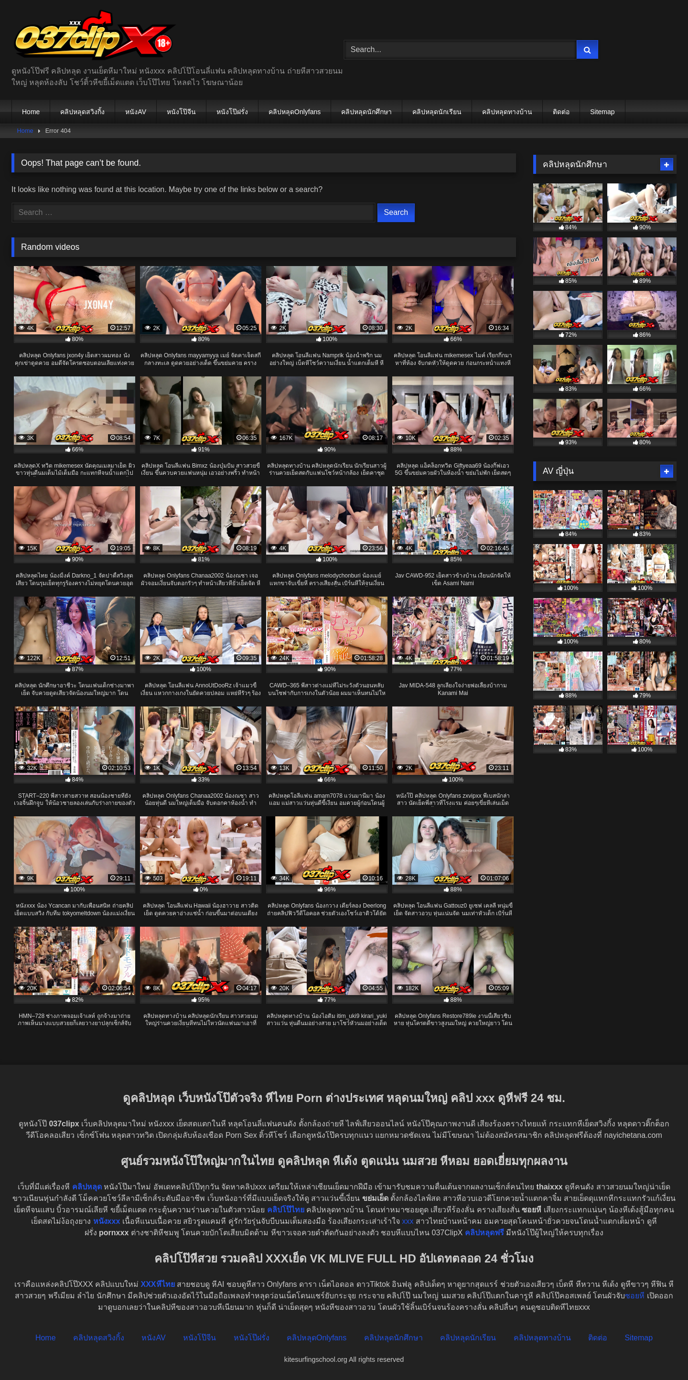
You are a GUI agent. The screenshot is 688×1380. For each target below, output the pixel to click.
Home (31, 112)
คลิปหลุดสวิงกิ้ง (82, 112)
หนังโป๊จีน (181, 112)
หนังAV (135, 112)
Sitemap (602, 112)
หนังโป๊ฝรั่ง (232, 112)
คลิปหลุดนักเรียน (437, 112)
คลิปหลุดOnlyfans (295, 112)
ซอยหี (635, 1296)
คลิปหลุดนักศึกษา (366, 112)
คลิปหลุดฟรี (484, 1233)
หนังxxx (106, 1221)
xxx (408, 1221)
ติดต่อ (561, 112)
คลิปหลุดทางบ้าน (507, 112)
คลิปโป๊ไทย (285, 1210)
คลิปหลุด (87, 1187)
